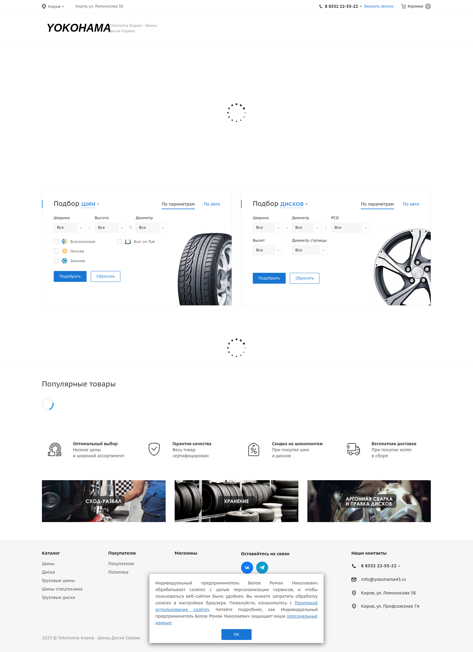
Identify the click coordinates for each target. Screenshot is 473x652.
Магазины (186, 553)
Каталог (51, 553)
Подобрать (70, 276)
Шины (48, 563)
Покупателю (122, 553)
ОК (236, 634)
